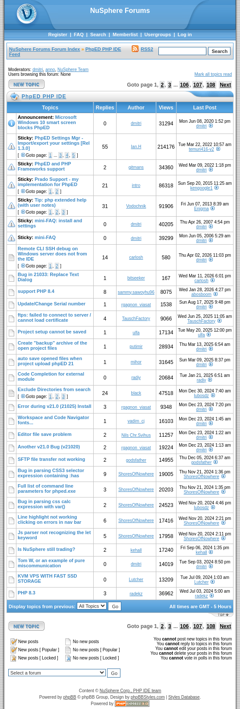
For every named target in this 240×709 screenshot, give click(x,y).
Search (98, 34)
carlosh (136, 257)
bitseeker (136, 278)
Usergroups (157, 34)
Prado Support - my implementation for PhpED (48, 182)
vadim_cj (136, 421)
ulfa (136, 332)
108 (211, 85)
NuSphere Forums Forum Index (44, 49)
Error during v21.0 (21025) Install (55, 406)
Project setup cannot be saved (52, 331)
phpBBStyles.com (148, 697)
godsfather (136, 460)
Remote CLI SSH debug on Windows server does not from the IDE (52, 253)
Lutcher (136, 579)
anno (50, 69)
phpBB (69, 697)
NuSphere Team (72, 69)
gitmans (136, 167)
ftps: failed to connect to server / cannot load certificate (54, 317)
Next (225, 85)
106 (184, 85)
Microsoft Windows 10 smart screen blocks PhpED (47, 122)
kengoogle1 (201, 188)
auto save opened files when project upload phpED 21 (50, 361)
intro (136, 185)
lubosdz (201, 395)
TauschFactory (136, 318)
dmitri (37, 69)
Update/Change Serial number (51, 303)
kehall (136, 550)
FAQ (79, 34)
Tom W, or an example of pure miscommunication (51, 563)
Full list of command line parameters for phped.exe (47, 488)
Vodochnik (136, 206)
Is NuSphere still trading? (46, 549)
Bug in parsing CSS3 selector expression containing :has (51, 473)
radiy (136, 377)
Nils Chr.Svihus (136, 435)
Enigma (201, 208)
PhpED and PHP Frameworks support (44, 166)
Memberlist (125, 34)
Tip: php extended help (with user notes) (52, 202)
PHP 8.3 (26, 592)
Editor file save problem (45, 434)
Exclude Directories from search (54, 389)
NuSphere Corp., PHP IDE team (130, 690)
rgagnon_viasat (136, 304)
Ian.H (136, 146)
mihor (136, 362)
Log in (184, 34)
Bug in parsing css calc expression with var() (44, 504)
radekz (135, 593)
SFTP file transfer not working (51, 459)
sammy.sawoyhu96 (136, 292)
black (136, 393)
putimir (135, 346)
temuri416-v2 (201, 149)
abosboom (201, 294)
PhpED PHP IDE (103, 49)
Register (57, 34)
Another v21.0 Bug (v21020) (49, 446)
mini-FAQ (45, 237)
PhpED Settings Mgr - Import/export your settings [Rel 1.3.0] (54, 143)
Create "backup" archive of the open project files (52, 345)
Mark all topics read (213, 74)
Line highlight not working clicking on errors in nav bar (49, 519)
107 (197, 85)
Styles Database (184, 697)
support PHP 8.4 (36, 291)
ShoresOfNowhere (136, 474)
